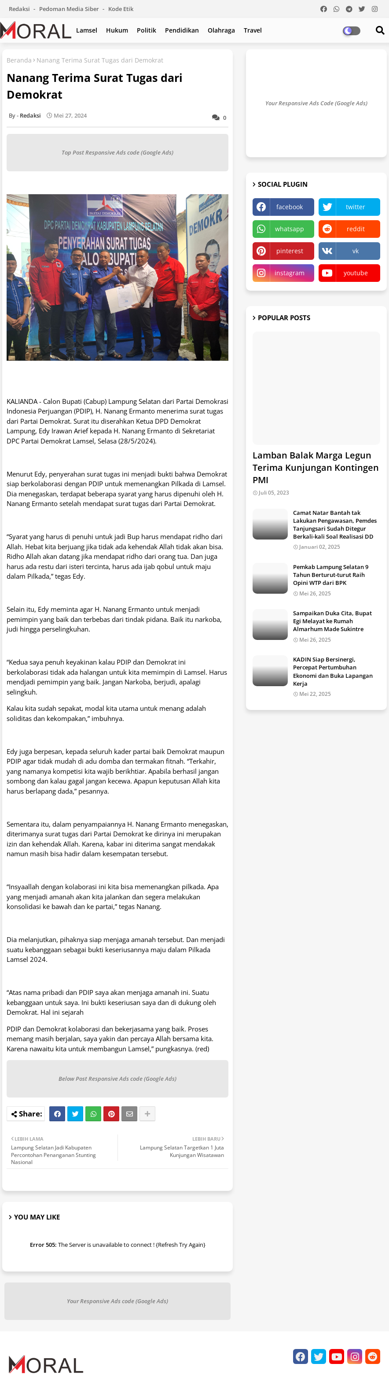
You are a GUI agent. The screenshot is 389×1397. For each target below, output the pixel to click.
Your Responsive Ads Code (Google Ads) (316, 103)
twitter (355, 207)
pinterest (289, 251)
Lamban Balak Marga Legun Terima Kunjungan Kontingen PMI (316, 467)
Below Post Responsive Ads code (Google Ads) (117, 1079)
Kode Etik (120, 9)
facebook (289, 207)
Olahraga (221, 30)
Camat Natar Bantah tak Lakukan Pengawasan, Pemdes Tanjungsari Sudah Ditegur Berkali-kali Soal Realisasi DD (335, 525)
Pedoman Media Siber (69, 9)
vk (355, 251)
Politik (146, 30)
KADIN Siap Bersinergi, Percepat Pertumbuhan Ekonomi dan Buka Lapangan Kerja (333, 671)
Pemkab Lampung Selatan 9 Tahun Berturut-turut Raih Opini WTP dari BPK (330, 575)
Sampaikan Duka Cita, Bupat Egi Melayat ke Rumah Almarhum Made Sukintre (332, 621)
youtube (356, 273)
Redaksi (20, 9)
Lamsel (86, 30)
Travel (253, 30)
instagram (290, 273)
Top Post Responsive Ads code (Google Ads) (117, 152)
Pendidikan (182, 30)
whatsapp (289, 229)
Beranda (19, 60)
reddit (356, 229)
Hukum (117, 30)
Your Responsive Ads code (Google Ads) (117, 1301)
